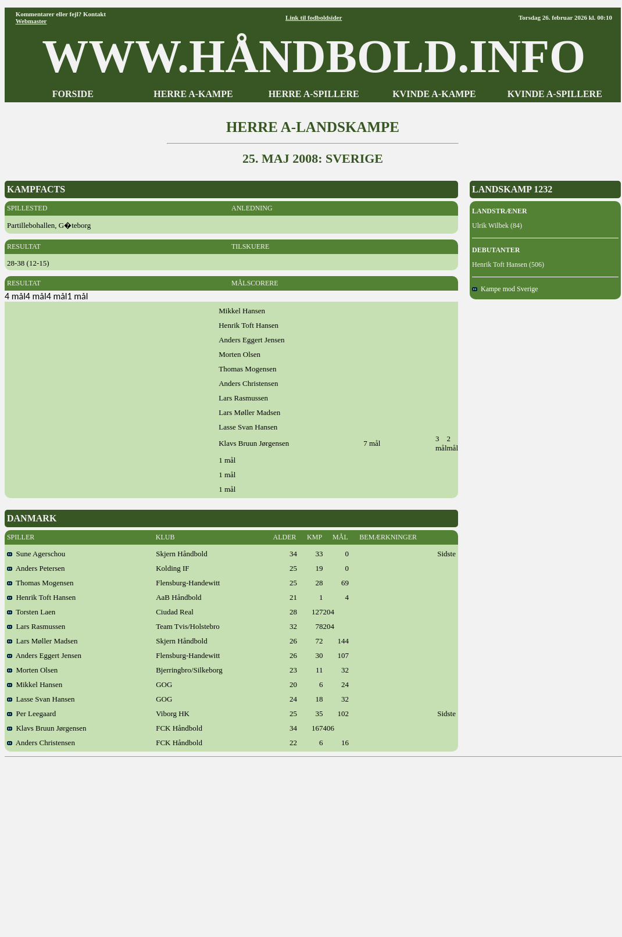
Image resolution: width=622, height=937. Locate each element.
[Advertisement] (314, 842)
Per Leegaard (31, 713)
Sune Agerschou (36, 553)
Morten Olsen (32, 670)
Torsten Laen (31, 611)
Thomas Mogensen (40, 582)
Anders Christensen (41, 742)
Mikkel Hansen (34, 684)
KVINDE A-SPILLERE (554, 94)
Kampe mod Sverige (505, 289)
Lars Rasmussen (36, 626)
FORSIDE (73, 94)
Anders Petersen (36, 568)
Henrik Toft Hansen (41, 597)
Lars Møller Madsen (42, 640)
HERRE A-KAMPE (193, 94)
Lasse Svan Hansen (41, 699)
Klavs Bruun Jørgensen (47, 728)
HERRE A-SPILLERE (314, 94)
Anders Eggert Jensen (44, 655)
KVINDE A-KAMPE (434, 94)
